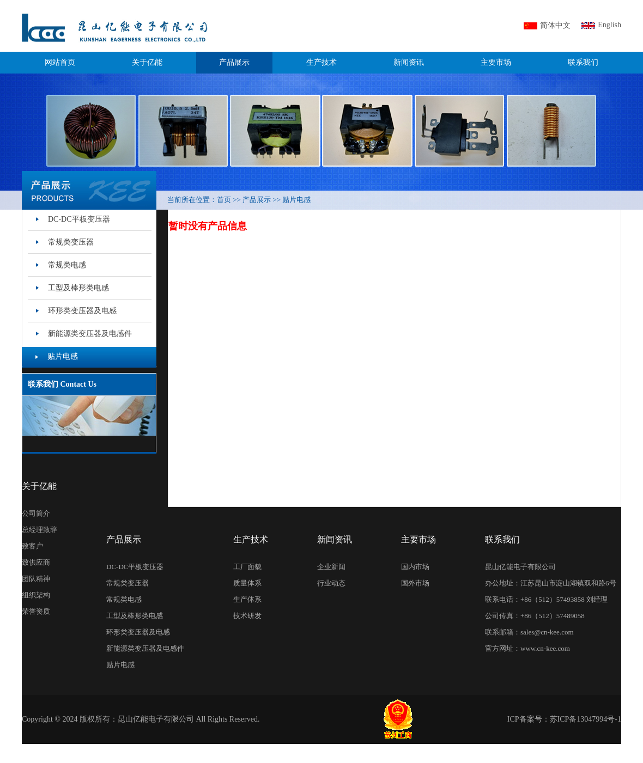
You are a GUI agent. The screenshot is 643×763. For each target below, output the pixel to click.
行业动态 (331, 583)
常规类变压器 (127, 583)
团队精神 (36, 579)
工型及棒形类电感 (134, 616)
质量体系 (247, 583)
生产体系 (247, 599)
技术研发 (247, 616)
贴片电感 (120, 665)
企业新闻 (331, 567)
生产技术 (321, 62)
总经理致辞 (39, 530)
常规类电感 (124, 599)
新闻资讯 (408, 62)
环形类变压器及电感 (138, 632)
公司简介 (36, 513)
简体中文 (555, 25)
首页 (224, 200)
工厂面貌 (247, 567)
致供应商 (36, 562)
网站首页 (60, 62)
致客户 (32, 546)
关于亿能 (147, 62)
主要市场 (496, 62)
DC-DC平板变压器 (134, 567)
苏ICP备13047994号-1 (585, 719)
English (609, 25)
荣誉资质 (36, 611)
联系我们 (583, 62)
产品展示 (234, 62)
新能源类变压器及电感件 (145, 648)
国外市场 (415, 583)
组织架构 (36, 595)
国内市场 (415, 567)
